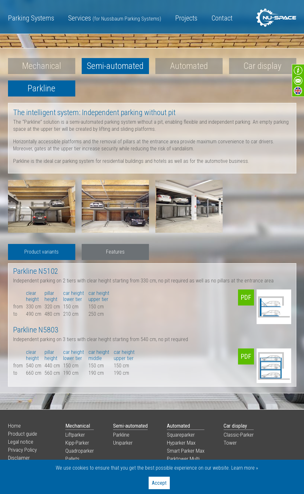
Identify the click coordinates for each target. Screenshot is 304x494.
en (298, 91)
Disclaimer (19, 458)
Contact (222, 18)
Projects (186, 18)
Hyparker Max (181, 443)
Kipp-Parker (77, 443)
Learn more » (244, 468)
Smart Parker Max (185, 451)
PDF (246, 297)
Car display (262, 66)
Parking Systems (31, 18)
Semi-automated (115, 66)
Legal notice (20, 442)
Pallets (72, 459)
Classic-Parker (239, 434)
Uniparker (123, 443)
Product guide (22, 434)
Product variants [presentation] (41, 252)
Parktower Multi (183, 459)
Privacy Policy (22, 450)
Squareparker (181, 434)
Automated (189, 66)
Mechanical (41, 66)
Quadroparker (79, 451)
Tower (230, 443)
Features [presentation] (115, 252)
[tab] (41, 252)
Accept (159, 483)
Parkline (41, 88)
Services (114, 18)
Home (14, 426)
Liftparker (75, 434)
